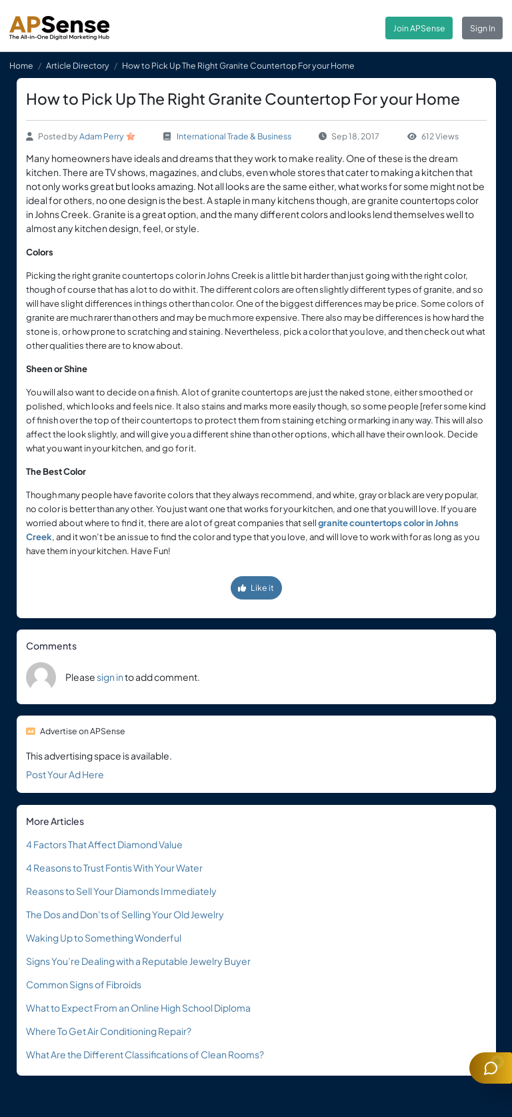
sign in (110, 677)
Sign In (482, 28)
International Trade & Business (234, 136)
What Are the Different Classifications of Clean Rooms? (145, 1054)
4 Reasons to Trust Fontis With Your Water (114, 868)
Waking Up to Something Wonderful (103, 938)
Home (21, 65)
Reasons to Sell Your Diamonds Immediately (121, 891)
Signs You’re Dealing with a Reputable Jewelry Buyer (138, 961)
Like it (256, 587)
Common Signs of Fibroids (83, 984)
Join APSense (419, 28)
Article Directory (77, 65)
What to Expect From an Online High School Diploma (138, 1008)
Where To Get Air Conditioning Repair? (108, 1031)
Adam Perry (101, 136)
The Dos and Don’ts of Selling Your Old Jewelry (125, 914)
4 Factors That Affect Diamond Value (104, 844)
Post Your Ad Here (65, 774)
